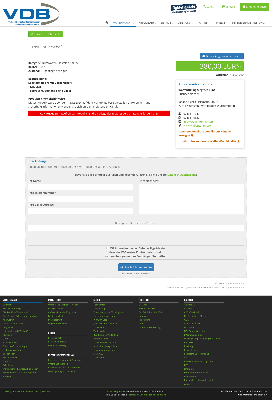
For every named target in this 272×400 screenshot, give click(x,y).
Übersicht (7, 304)
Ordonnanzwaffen (12, 349)
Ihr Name (35, 181)
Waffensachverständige (105, 342)
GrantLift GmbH (192, 323)
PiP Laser (188, 342)
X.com (142, 394)
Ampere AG (189, 304)
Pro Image (189, 346)
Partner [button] (205, 22)
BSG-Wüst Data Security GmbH (199, 361)
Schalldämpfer (10, 342)
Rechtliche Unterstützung (196, 353)
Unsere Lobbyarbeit (58, 363)
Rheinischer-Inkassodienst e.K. (199, 380)
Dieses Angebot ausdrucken (221, 56)
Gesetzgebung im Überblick (61, 371)
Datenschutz (32, 391)
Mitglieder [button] (147, 22)
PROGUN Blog (100, 319)
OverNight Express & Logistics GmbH (202, 338)
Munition (7, 334)
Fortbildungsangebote (104, 316)
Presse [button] (222, 22)
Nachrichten (99, 304)
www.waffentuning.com (198, 125)
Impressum (144, 319)
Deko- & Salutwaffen (13, 323)
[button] (106, 22)
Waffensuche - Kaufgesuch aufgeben (20, 368)
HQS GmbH (189, 327)
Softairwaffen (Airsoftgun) (15, 346)
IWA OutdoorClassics (194, 331)
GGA (186, 319)
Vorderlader (9, 353)
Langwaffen (8, 327)
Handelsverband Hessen (196, 372)
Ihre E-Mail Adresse (41, 204)
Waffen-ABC (99, 327)
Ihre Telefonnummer (42, 193)
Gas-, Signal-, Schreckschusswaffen (20, 316)
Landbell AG (190, 376)
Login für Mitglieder (58, 323)
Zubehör (7, 361)
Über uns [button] (185, 22)
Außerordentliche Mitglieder (62, 312)
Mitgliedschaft (55, 319)
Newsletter (99, 357)
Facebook (151, 394)
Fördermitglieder (56, 316)
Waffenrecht (99, 331)
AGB (141, 323)
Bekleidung (8, 365)
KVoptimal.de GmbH (194, 334)
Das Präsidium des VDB (150, 312)
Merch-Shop (100, 308)
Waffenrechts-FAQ (57, 345)
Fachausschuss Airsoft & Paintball (64, 367)
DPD (186, 365)
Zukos (187, 383)
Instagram (133, 394)
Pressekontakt (55, 337)
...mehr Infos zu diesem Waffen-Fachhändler (209, 141)
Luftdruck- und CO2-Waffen (16, 331)
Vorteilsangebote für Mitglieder (109, 312)
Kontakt (143, 316)
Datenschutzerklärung (181, 174)
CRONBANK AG (191, 312)
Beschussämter (101, 338)
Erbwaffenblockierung (104, 349)
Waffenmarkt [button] (123, 22)
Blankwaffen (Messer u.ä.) (15, 312)
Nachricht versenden (136, 267)
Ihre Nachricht (149, 181)
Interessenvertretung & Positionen (65, 359)
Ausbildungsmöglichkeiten (106, 346)
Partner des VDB (147, 308)
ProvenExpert (191, 349)
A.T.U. (187, 357)
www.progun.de (115, 391)
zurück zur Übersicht (46, 34)
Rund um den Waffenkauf (106, 334)
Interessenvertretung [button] (249, 22)
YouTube (161, 394)
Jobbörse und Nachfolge (105, 323)
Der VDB (143, 304)
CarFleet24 (189, 308)
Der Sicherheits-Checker (196, 316)
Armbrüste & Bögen (12, 308)
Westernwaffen (10, 357)
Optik (5, 338)
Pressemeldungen (57, 341)
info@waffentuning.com (198, 121)
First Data (189, 368)
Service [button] (167, 22)
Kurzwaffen (8, 319)
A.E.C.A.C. (98, 353)
